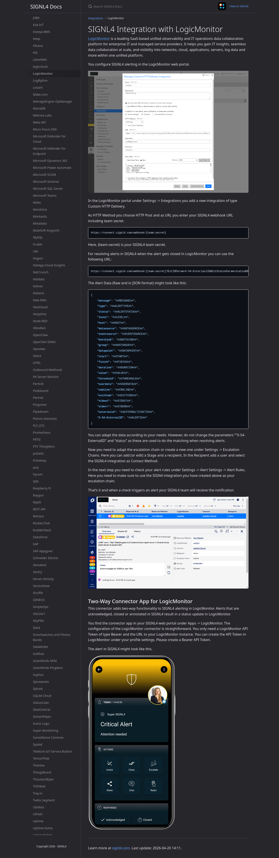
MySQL (38, 237)
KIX (35, 53)
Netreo (38, 286)
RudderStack (42, 530)
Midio (37, 202)
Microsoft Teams (44, 195)
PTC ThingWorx (44, 446)
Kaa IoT (38, 25)
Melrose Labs (42, 115)
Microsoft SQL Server (48, 188)
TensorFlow (41, 758)
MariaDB (39, 108)
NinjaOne (39, 314)
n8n (35, 251)
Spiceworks (41, 682)
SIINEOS (39, 600)
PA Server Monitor (46, 377)
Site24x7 (39, 614)
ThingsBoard (42, 772)
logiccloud (40, 66)
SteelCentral (41, 709)
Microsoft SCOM (44, 175)
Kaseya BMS (41, 32)
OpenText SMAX (44, 342)
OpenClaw (40, 335)
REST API (39, 509)
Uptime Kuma (43, 828)
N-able (37, 244)
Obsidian (39, 328)
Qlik (36, 481)
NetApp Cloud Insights (49, 265)
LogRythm (40, 80)
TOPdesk (39, 786)
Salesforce (40, 537)
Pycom (38, 474)
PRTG (37, 439)
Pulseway (39, 460)
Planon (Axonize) (45, 418)
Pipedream (41, 412)
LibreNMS (40, 60)
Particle (38, 384)
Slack (36, 628)
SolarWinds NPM (45, 661)
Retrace (38, 516)
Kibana (38, 46)
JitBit (36, 18)
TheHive (38, 765)
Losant (38, 87)
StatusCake (41, 703)
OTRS (37, 363)
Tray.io (37, 793)
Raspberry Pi (42, 488)
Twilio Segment (44, 800)
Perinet (38, 398)
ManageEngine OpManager (52, 101)
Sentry (37, 572)
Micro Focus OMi (45, 129)
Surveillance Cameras (48, 737)
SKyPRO (38, 621)
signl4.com (121, 848)
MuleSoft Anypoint (46, 230)
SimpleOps (40, 607)
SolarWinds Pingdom (48, 668)
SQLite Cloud (42, 696)
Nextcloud (40, 307)
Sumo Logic (41, 723)
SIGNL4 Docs (46, 6)
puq (36, 467)
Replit (37, 502)
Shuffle (38, 593)
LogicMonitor (43, 73)
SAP (35, 544)
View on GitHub (239, 6)
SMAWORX (40, 647)
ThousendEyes (43, 779)
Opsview (39, 349)
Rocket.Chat (41, 523)
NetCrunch (40, 272)
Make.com (40, 94)
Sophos (38, 675)
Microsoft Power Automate (52, 168)
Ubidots (38, 807)
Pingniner (40, 405)
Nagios (38, 258)
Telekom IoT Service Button (52, 751)
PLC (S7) (38, 425)
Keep (36, 39)
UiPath (38, 814)
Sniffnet (38, 654)
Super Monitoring (45, 730)
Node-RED (40, 321)
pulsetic (38, 453)
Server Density (43, 579)
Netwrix (38, 293)
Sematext (39, 565)
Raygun (38, 495)
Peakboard (40, 391)
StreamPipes (42, 716)
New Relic (40, 300)
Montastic (40, 216)
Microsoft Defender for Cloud (49, 139)
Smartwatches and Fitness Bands (51, 637)
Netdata (38, 279)
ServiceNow (41, 586)
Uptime (38, 821)
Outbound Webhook (47, 370)
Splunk (38, 689)
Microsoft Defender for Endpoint (49, 151)
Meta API (39, 122)
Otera (37, 356)
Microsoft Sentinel (46, 181)
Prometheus (41, 432)
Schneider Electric (45, 558)
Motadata (40, 223)
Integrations (95, 18)
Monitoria (40, 209)
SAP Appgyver (43, 551)
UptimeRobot (42, 835)
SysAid (37, 744)
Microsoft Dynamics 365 (50, 161)
